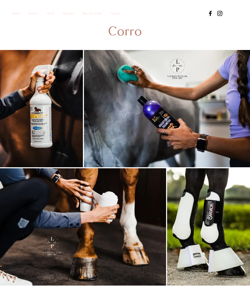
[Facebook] (210, 13)
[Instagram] (219, 13)
